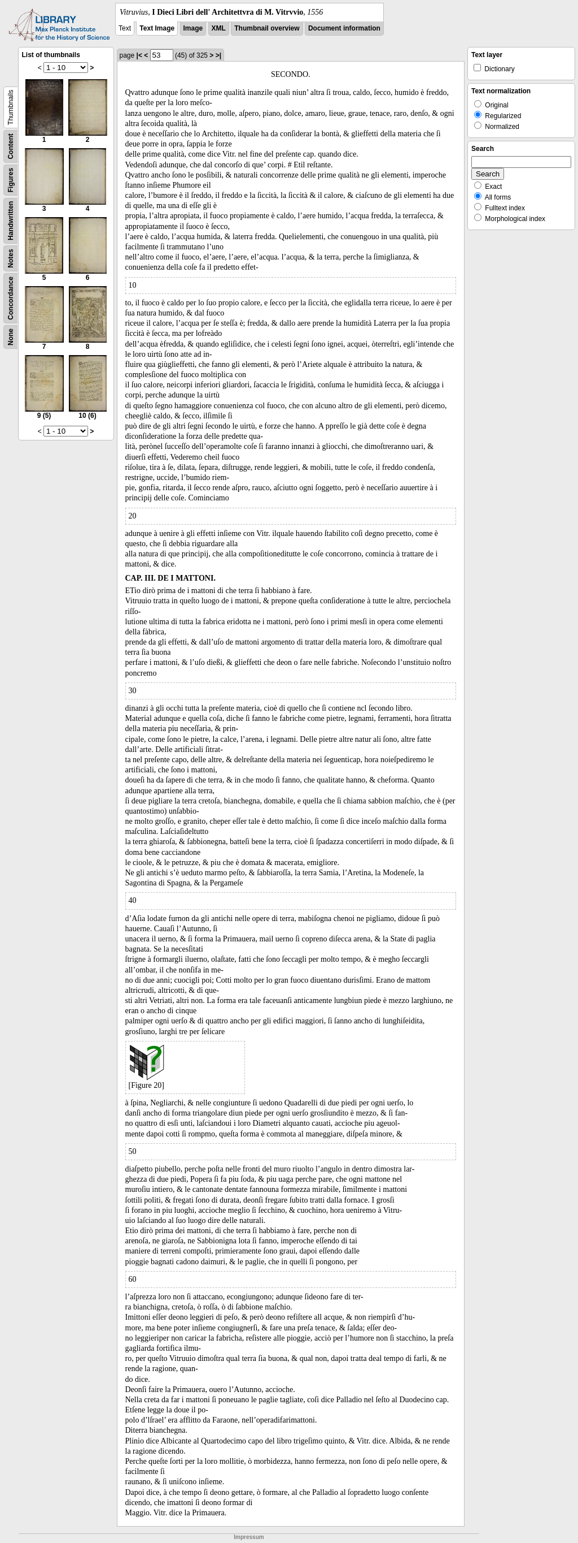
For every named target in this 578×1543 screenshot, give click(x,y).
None (11, 337)
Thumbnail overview (266, 28)
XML (219, 28)
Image (193, 28)
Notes (11, 258)
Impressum (249, 1537)
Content (11, 146)
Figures (11, 180)
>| (218, 55)
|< (139, 55)
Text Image (156, 28)
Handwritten (11, 220)
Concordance (11, 298)
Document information (344, 28)
